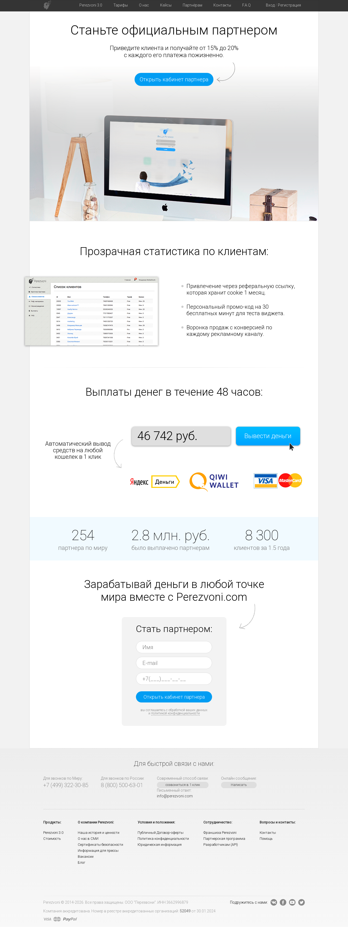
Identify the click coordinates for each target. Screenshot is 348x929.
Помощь (266, 839)
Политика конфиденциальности (163, 839)
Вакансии (86, 856)
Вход (270, 5)
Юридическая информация (160, 845)
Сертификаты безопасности (100, 845)
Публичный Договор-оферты (161, 833)
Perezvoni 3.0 (53, 833)
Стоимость (52, 839)
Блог (81, 862)
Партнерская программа (224, 839)
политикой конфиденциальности (175, 713)
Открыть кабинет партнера (174, 79)
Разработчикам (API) (220, 845)
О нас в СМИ (88, 839)
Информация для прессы (98, 851)
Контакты (268, 833)
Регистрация (289, 5)
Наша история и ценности (98, 833)
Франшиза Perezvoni (220, 833)
